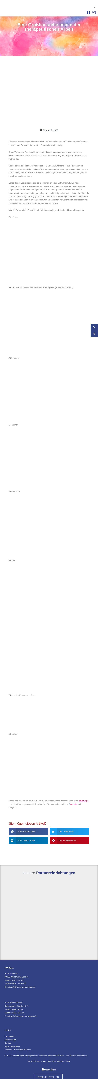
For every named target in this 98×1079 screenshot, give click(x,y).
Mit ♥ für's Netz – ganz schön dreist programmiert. (49, 1061)
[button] (95, 6)
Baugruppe (83, 801)
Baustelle (73, 804)
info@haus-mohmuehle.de (23, 987)
